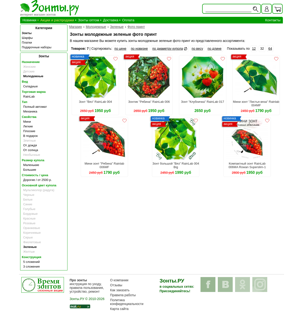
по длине (215, 48)
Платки (27, 42)
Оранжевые (31, 228)
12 (254, 48)
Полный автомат (35, 106)
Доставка (110, 20)
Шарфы (27, 38)
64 (270, 48)
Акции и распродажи (57, 20)
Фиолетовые (32, 242)
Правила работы (123, 295)
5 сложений (31, 262)
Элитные (29, 140)
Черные (28, 195)
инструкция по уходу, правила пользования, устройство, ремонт (87, 285)
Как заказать (119, 290)
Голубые (29, 209)
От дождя (30, 145)
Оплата (128, 20)
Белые (28, 199)
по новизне (139, 48)
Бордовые (30, 213)
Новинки (29, 20)
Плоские (29, 131)
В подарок (30, 136)
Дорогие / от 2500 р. (37, 180)
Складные (30, 86)
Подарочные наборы (36, 47)
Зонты (26, 33)
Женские (29, 66)
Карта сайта (119, 309)
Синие (27, 204)
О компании (119, 280)
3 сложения (31, 266)
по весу (197, 48)
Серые (28, 237)
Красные (29, 218)
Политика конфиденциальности (126, 302)
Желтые (29, 251)
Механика (30, 111)
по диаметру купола (167, 48)
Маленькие (31, 165)
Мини (27, 121)
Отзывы (116, 285)
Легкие (28, 126)
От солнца (30, 150)
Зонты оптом (88, 20)
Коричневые (32, 232)
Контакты (273, 20)
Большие (29, 169)
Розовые (29, 223)
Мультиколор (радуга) (38, 190)
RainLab (29, 96)
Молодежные (33, 76)
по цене (120, 48)
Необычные (31, 155)
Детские (29, 71)
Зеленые (30, 247)
